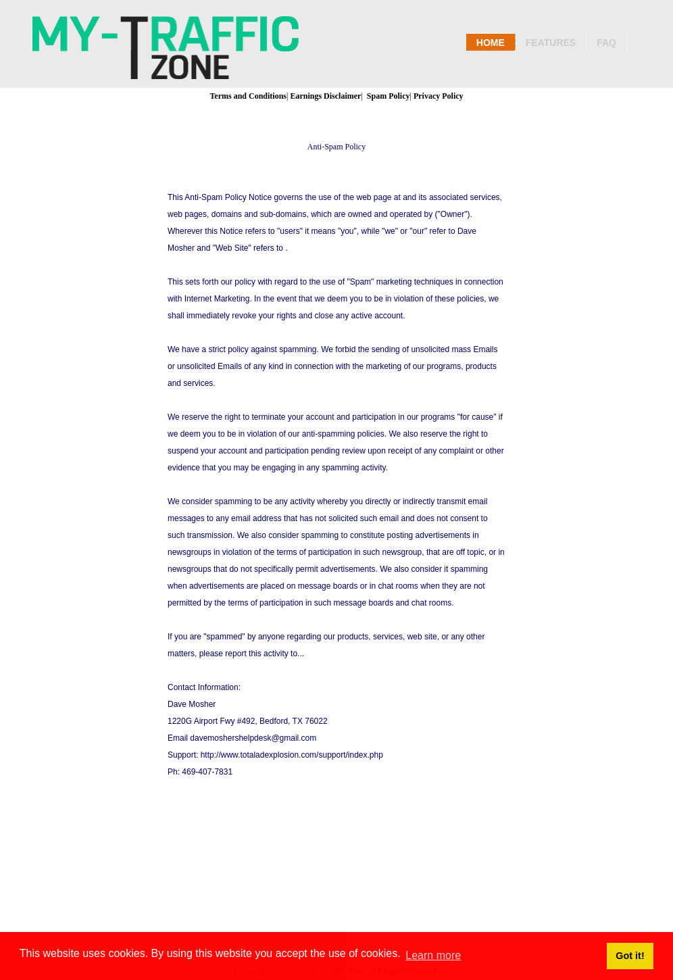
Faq (606, 42)
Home (490, 42)
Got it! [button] (630, 955)
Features (551, 42)
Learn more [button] (433, 955)
